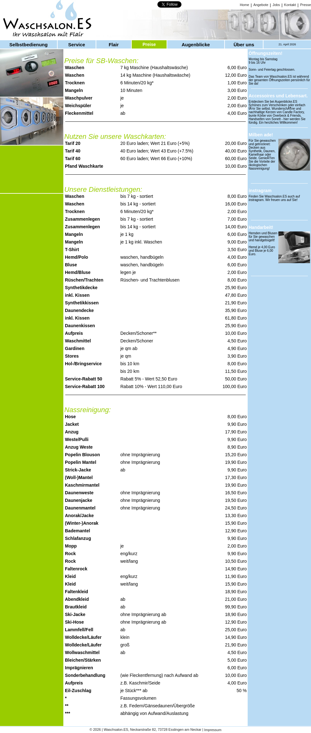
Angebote (260, 5)
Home (244, 5)
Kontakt (290, 5)
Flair (114, 44)
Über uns (243, 44)
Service (76, 44)
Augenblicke (195, 44)
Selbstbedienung (29, 44)
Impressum (212, 730)
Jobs (276, 5)
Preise (149, 44)
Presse (305, 5)
